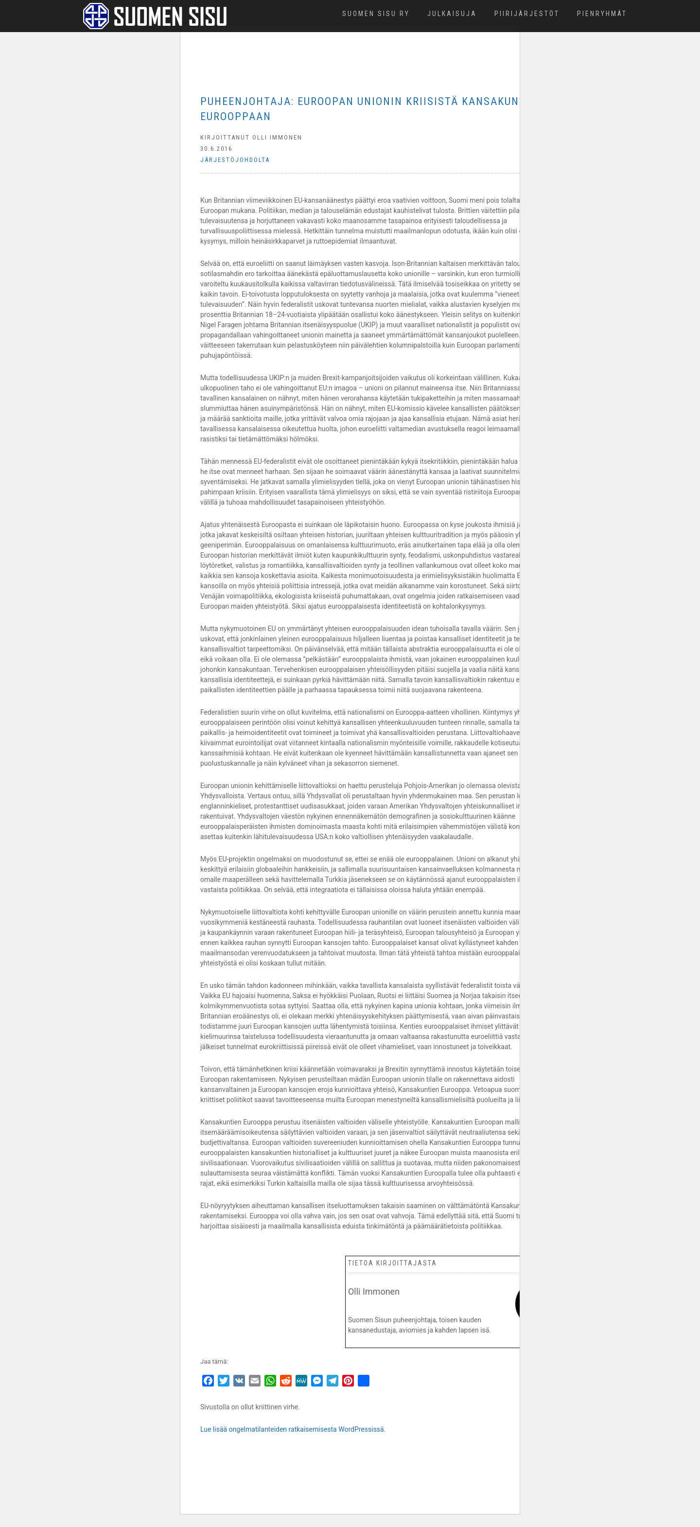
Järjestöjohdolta (235, 159)
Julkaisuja (452, 14)
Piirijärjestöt (527, 14)
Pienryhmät (602, 14)
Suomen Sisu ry (376, 14)
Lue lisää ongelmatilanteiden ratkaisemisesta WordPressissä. (292, 1429)
